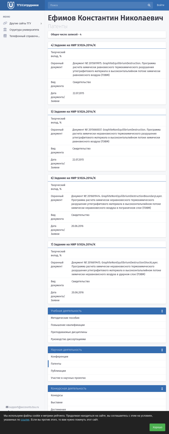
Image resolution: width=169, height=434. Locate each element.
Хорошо (157, 427)
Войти (160, 5)
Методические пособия (65, 318)
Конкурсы (57, 395)
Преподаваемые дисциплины (69, 332)
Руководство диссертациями (68, 339)
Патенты (56, 363)
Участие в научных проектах (68, 378)
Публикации (58, 370)
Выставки (56, 402)
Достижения (58, 409)
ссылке (25, 419)
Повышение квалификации (68, 325)
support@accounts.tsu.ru (22, 407)
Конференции (59, 356)
